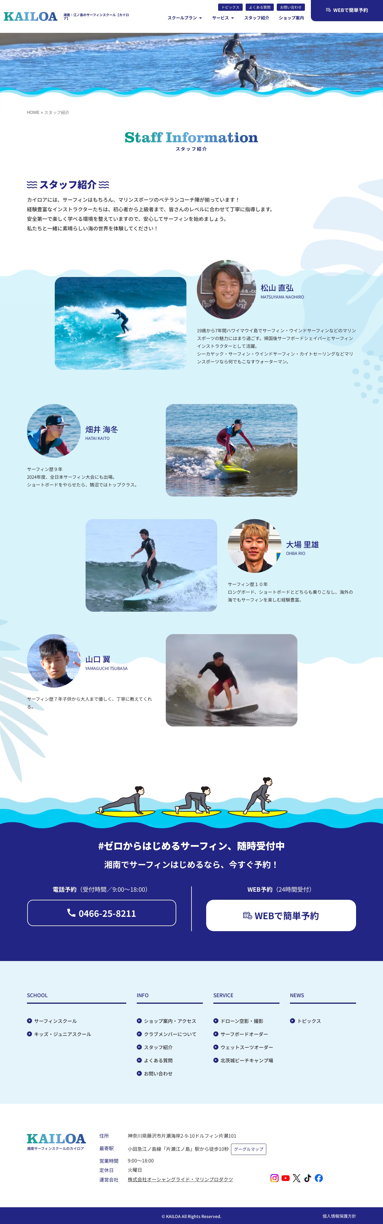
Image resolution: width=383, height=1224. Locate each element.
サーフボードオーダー (244, 1037)
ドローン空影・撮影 (242, 1023)
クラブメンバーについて (170, 1037)
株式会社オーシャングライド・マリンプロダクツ (180, 1176)
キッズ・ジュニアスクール (62, 1037)
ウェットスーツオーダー (247, 1050)
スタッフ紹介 (158, 1050)
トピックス (309, 1023)
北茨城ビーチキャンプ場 (247, 1063)
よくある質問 (158, 1063)
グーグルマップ (250, 1148)
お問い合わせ (158, 1076)
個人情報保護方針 (339, 1214)
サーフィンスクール (55, 1023)
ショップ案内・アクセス (170, 1023)
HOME (33, 112)
